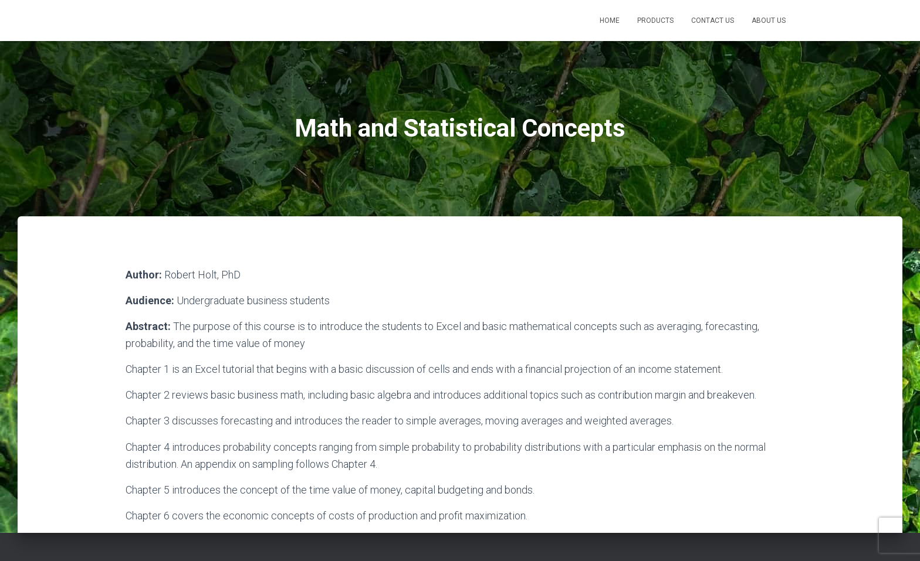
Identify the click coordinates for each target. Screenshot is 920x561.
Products (655, 20)
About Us (769, 20)
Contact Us (712, 20)
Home (610, 20)
